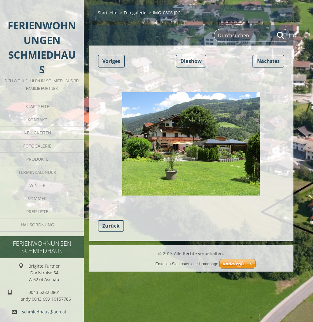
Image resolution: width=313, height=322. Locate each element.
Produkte (37, 159)
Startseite (37, 106)
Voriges (111, 61)
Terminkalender (37, 172)
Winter (37, 185)
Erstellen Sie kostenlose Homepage (186, 264)
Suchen (281, 35)
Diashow (191, 61)
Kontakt (37, 120)
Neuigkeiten (37, 133)
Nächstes (268, 61)
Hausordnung (37, 225)
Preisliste (37, 211)
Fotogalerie (37, 146)
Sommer (37, 198)
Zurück (111, 225)
